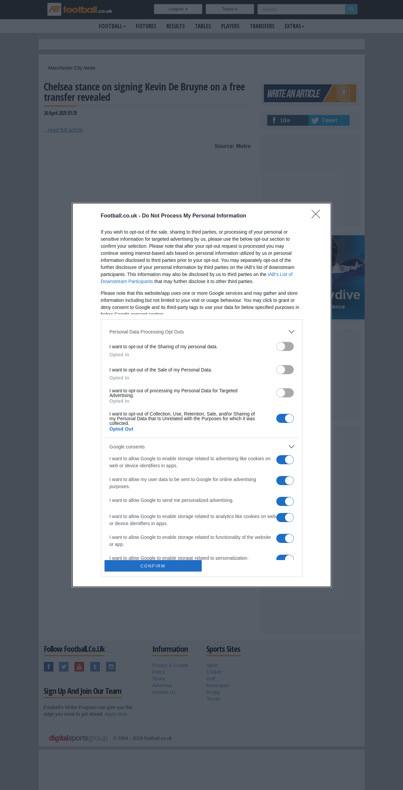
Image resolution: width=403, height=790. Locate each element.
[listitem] (202, 331)
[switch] (285, 346)
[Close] (318, 216)
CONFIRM (153, 565)
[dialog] (201, 395)
